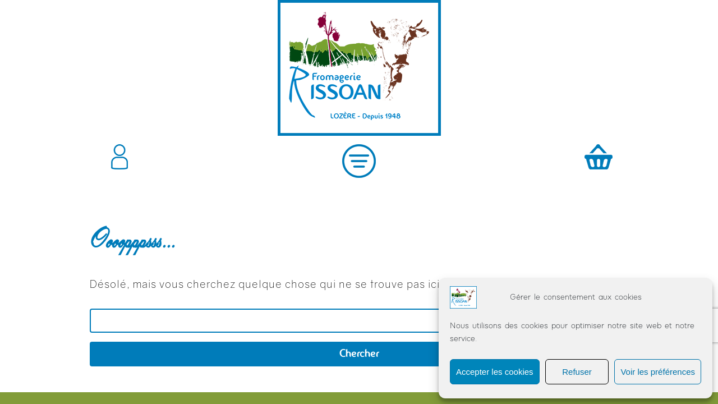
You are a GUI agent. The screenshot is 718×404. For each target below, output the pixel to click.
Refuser (577, 372)
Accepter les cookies (494, 372)
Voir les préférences (657, 372)
